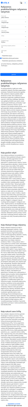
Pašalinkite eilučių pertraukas (10, 58)
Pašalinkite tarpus (7, 56)
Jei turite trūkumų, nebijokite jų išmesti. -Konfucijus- (13, 67)
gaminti (14, 74)
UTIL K (6, 2)
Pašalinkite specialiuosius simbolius (12, 61)
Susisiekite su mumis (14, 404)
